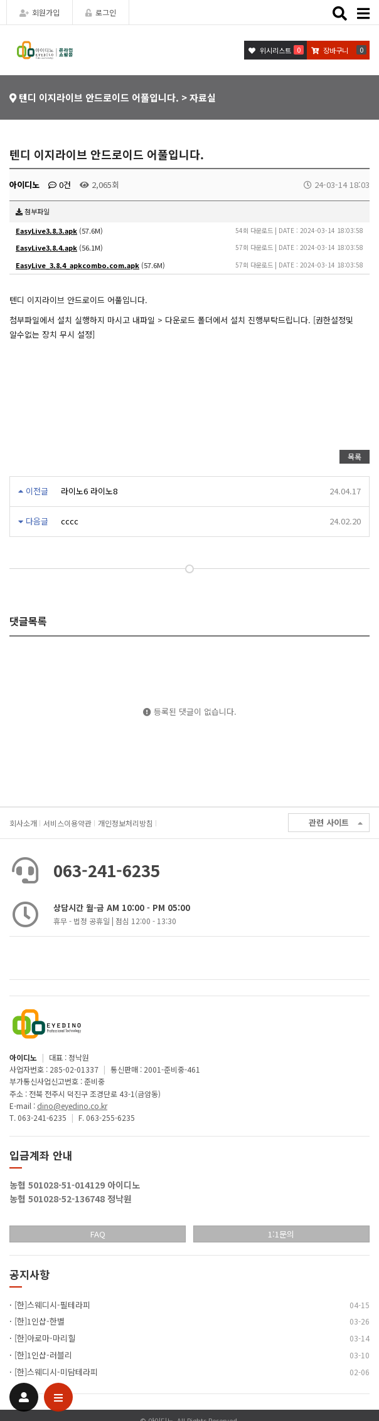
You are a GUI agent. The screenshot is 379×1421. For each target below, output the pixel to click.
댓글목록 (28, 620)
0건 (59, 184)
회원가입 (39, 12)
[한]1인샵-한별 (39, 1321)
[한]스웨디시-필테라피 (52, 1305)
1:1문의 (281, 1234)
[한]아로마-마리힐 (44, 1338)
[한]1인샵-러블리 (43, 1355)
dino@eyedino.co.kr (72, 1105)
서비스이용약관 (67, 823)
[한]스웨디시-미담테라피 (56, 1372)
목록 (354, 456)
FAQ (97, 1234)
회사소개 (23, 823)
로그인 (100, 12)
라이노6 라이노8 (89, 491)
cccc (69, 521)
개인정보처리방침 (125, 823)
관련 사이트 (336, 823)
